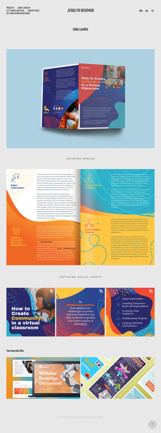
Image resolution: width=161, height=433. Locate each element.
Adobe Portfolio (97, 417)
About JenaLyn (24, 8)
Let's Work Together (15, 10)
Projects (10, 8)
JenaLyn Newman (80, 11)
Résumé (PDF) (33, 10)
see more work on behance (18, 13)
